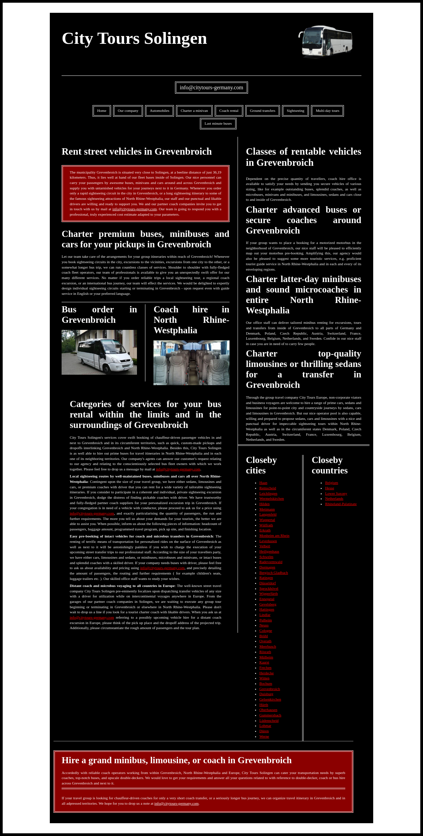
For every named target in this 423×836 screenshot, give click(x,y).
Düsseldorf (267, 583)
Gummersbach (270, 715)
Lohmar (265, 725)
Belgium (331, 483)
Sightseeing (295, 111)
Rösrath (265, 652)
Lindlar (265, 615)
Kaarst (264, 662)
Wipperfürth (268, 593)
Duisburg (266, 694)
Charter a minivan (194, 111)
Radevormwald (270, 562)
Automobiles (159, 111)
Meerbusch (267, 646)
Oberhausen (268, 710)
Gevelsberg (268, 604)
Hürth (263, 705)
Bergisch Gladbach (273, 572)
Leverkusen (268, 541)
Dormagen (267, 567)
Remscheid (267, 488)
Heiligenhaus (269, 551)
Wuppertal (267, 520)
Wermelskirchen (271, 498)
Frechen (265, 667)
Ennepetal (267, 599)
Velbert (264, 546)
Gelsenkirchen (270, 699)
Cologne (265, 630)
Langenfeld (268, 514)
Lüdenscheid (269, 720)
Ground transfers (263, 111)
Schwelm (266, 557)
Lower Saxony (336, 493)
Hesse (329, 488)
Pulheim (265, 620)
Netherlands (334, 498)
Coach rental (229, 111)
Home (101, 111)
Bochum (265, 683)
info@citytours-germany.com (211, 87)
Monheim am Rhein (274, 535)
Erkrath (265, 530)
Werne (264, 736)
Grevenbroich (269, 689)
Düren (264, 731)
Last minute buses (218, 123)
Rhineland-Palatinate (341, 504)
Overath (265, 641)
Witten (264, 678)
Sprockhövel (269, 588)
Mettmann (267, 509)
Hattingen (266, 609)
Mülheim (266, 657)
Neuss (264, 625)
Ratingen (266, 578)
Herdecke (266, 673)
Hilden (264, 504)
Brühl (263, 636)
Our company (128, 111)
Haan (263, 483)
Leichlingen (268, 493)
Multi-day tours (327, 111)
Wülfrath (266, 525)
